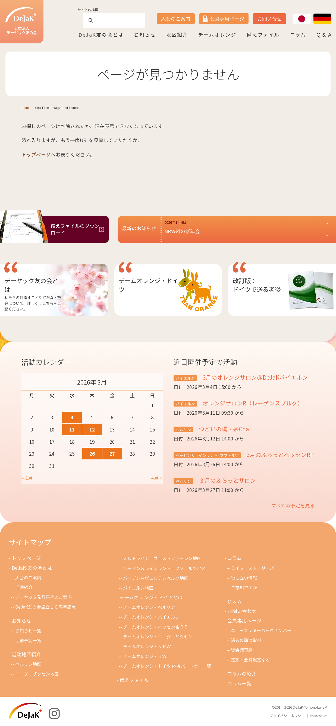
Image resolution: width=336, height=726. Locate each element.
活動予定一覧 (28, 640)
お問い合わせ (242, 610)
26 (92, 453)
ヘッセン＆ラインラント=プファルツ (207, 455)
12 (92, 429)
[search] (113, 20)
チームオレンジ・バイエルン (151, 617)
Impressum (318, 715)
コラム (298, 34)
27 (112, 453)
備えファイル (263, 34)
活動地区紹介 (26, 654)
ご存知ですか (244, 587)
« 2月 (27, 477)
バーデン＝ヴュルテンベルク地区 (155, 578)
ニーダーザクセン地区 (37, 674)
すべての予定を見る (293, 505)
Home (26, 107)
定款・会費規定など (250, 660)
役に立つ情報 (244, 578)
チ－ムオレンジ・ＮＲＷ (147, 646)
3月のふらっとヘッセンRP (279, 454)
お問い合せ (269, 18)
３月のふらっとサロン (226, 480)
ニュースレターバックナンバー (261, 630)
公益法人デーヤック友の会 (21, 21)
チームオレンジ (217, 34)
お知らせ (145, 34)
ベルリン (183, 429)
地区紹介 (177, 34)
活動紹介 (24, 587)
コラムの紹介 (241, 673)
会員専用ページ (227, 18)
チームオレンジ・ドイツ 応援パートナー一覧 (167, 666)
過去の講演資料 (246, 640)
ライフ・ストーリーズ (252, 568)
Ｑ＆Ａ (324, 34)
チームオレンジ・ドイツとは (151, 597)
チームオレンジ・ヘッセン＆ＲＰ (155, 627)
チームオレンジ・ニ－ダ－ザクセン (158, 637)
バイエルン (185, 378)
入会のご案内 (175, 18)
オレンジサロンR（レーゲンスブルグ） (252, 403)
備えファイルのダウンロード (75, 229)
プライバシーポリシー (287, 715)
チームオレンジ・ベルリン (149, 607)
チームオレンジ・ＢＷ (145, 656)
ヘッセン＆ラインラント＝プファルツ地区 (164, 568)
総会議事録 (242, 650)
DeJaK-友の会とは (32, 567)
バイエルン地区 (138, 588)
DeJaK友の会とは (101, 34)
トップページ (36, 154)
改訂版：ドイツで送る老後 (257, 284)
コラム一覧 (239, 683)
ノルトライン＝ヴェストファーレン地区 (162, 558)
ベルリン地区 (28, 664)
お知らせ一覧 (28, 631)
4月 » (156, 477)
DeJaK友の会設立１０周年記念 (45, 607)
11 (72, 429)
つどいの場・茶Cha (223, 429)
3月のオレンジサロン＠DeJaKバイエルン (254, 377)
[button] (247, 229)
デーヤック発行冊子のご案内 (43, 597)
